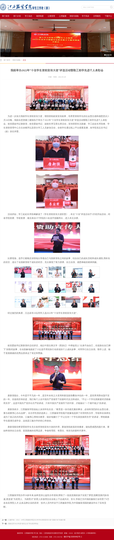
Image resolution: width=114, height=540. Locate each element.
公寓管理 (51, 16)
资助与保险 (74, 16)
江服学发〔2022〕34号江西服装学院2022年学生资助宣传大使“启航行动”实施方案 (36, 520)
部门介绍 (17, 16)
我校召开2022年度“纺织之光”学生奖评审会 (23, 523)
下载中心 (108, 16)
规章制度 (40, 16)
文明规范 (97, 16)
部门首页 (5, 16)
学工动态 (28, 16)
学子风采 (85, 16)
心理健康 (62, 16)
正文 (24, 60)
